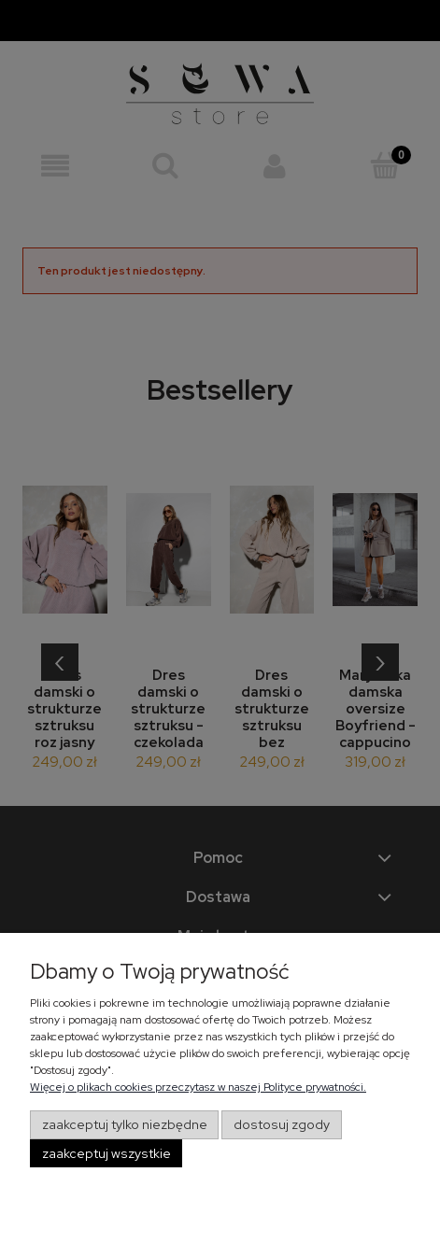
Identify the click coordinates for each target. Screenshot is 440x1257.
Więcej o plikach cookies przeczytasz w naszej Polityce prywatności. (198, 1087)
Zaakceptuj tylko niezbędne (124, 1124)
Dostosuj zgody (282, 1124)
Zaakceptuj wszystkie (106, 1153)
